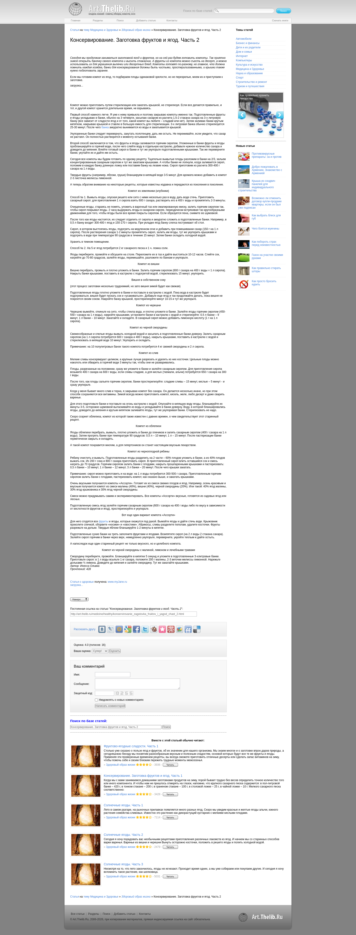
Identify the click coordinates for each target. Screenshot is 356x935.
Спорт (240, 77)
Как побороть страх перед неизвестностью (259, 244)
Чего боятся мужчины (258, 231)
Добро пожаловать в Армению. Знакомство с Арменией (260, 170)
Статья (74, 30)
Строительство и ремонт (251, 82)
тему (86, 30)
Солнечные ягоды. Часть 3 (123, 864)
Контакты (145, 913)
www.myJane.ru (148, 588)
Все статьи (77, 913)
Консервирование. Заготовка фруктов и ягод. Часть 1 (143, 775)
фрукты (103, 521)
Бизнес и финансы (248, 43)
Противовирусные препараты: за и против (260, 156)
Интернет (242, 56)
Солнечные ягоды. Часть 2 (123, 834)
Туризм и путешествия (250, 86)
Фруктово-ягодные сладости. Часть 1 (131, 746)
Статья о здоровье (82, 581)
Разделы (93, 913)
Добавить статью (124, 913)
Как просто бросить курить (257, 284)
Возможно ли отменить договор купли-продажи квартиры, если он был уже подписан (260, 203)
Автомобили (243, 38)
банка (105, 127)
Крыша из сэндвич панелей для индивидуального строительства (256, 185)
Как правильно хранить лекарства (254, 97)
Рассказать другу (84, 629)
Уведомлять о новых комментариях (119, 699)
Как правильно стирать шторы (259, 270)
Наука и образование (249, 73)
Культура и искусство (249, 64)
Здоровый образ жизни (120, 764)
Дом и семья (244, 51)
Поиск (106, 913)
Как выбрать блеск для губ (259, 218)
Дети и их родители (248, 47)
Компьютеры (244, 60)
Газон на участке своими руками (260, 257)
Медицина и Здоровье (104, 30)
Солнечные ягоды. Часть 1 (123, 805)
